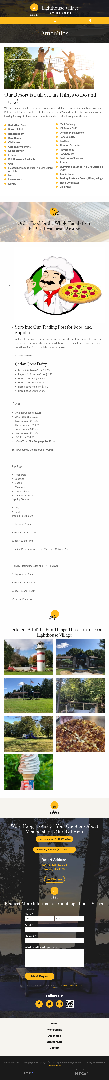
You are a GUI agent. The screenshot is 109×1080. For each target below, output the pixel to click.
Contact (54, 1047)
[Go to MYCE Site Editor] (81, 1073)
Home (54, 1023)
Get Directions (54, 879)
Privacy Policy (68, 985)
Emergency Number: (54, 849)
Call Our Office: (54, 839)
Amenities (54, 1035)
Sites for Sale (54, 1041)
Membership (54, 1029)
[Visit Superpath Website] (28, 1073)
